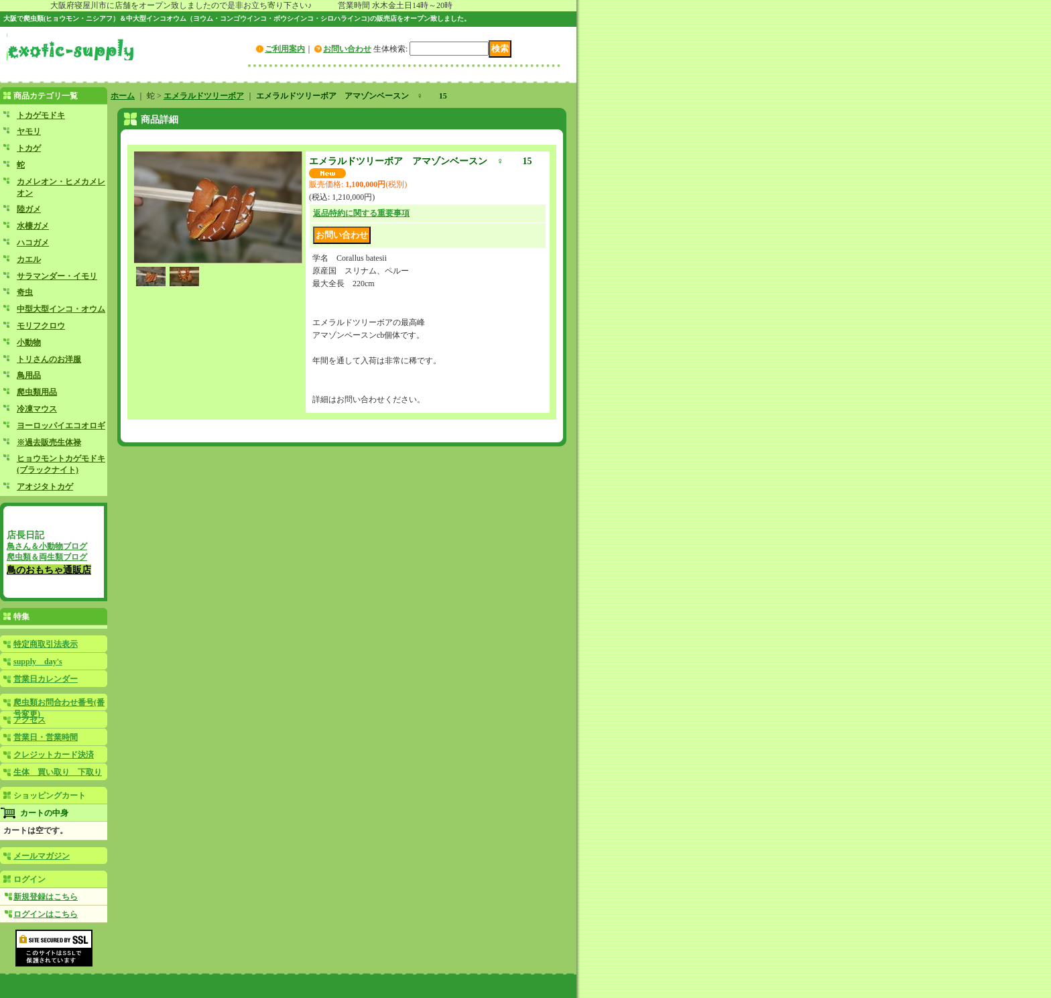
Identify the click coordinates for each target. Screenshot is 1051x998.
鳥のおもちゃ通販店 (49, 569)
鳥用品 (29, 375)
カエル (29, 259)
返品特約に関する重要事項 (361, 213)
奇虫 (25, 292)
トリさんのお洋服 (49, 359)
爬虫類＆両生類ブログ (47, 557)
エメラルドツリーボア (204, 96)
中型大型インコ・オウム (61, 309)
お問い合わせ (347, 49)
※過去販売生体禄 (49, 442)
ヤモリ (29, 131)
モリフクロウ (41, 325)
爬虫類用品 (37, 392)
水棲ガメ (33, 226)
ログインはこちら (45, 914)
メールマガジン (41, 856)
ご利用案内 (285, 49)
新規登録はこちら (45, 896)
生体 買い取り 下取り (57, 772)
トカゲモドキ (41, 115)
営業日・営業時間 (45, 737)
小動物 (29, 342)
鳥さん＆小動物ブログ (47, 546)
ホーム (123, 96)
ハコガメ (33, 242)
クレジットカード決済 (53, 754)
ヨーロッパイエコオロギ (61, 425)
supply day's (37, 661)
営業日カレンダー (45, 679)
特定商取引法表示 (45, 644)
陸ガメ (29, 209)
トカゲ (29, 148)
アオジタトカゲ (45, 486)
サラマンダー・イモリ (57, 276)
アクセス (29, 720)
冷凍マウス (37, 409)
